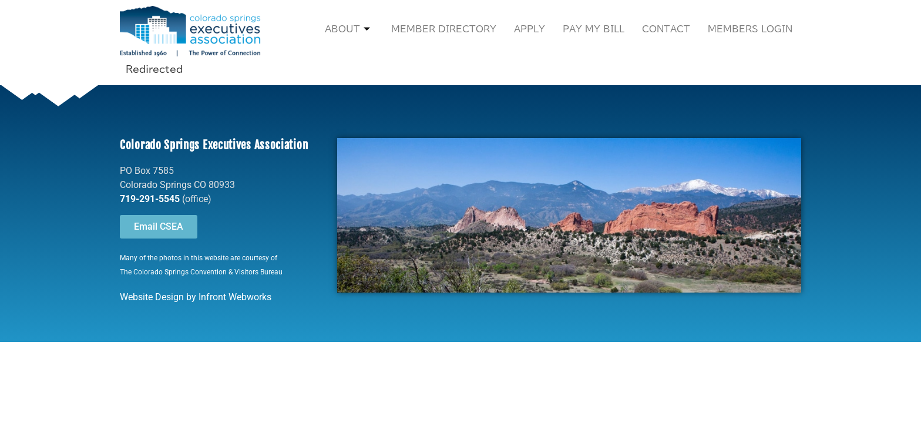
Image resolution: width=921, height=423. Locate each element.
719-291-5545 (150, 198)
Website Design (152, 297)
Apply (529, 29)
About (347, 30)
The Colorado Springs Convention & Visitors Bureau (201, 272)
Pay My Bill (593, 29)
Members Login (750, 29)
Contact (666, 29)
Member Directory (443, 29)
